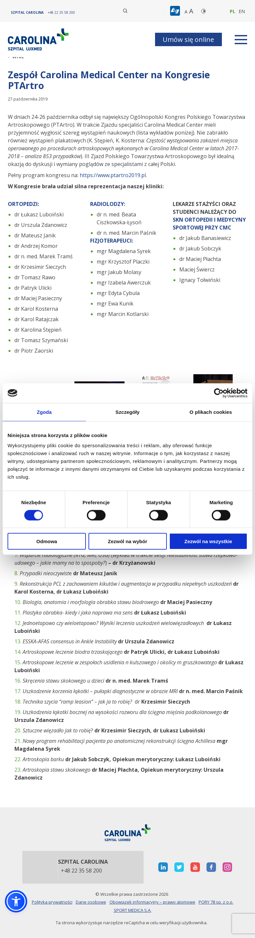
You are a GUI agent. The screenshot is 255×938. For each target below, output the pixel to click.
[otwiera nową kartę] (163, 867)
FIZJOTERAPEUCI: (111, 240)
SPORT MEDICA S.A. (132, 910)
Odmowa (46, 541)
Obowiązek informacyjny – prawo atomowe (152, 902)
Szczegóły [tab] (127, 411)
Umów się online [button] (188, 39)
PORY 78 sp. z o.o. (216, 902)
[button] (176, 11)
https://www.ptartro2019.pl (112, 175)
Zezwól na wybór (127, 541)
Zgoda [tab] (44, 411)
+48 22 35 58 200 (81, 871)
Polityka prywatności (52, 902)
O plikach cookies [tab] (210, 411)
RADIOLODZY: (107, 204)
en (242, 11)
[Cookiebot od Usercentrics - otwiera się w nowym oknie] (218, 393)
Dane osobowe (91, 902)
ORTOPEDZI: (23, 204)
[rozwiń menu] (241, 39)
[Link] (39, 39)
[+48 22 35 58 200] (61, 12)
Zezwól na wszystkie (208, 541)
